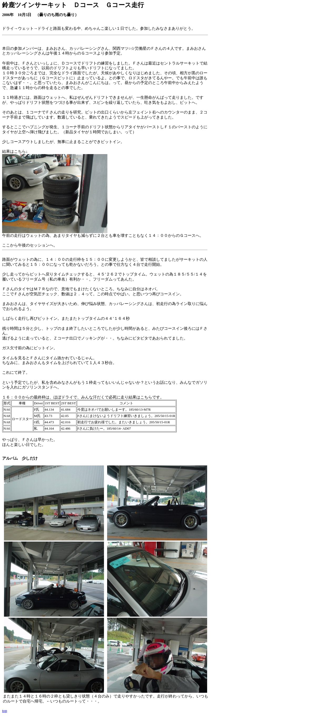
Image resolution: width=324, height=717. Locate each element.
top (4, 711)
